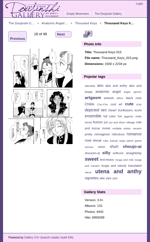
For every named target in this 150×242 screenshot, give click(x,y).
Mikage (130, 122)
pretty (88, 134)
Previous (17, 36)
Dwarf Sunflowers (120, 110)
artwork (109, 98)
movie (106, 128)
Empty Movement (78, 13)
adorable (90, 85)
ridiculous (118, 134)
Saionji (114, 140)
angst (127, 91)
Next (63, 34)
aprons (137, 91)
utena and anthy (118, 171)
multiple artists (121, 128)
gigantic (128, 116)
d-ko (139, 104)
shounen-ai (92, 153)
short (114, 146)
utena (88, 172)
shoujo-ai (132, 146)
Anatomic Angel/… (55, 23)
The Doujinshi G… (21, 23)
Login (139, 3)
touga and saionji (113, 165)
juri (106, 122)
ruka (105, 140)
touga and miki (124, 159)
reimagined (102, 134)
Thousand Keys (86, 23)
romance (134, 134)
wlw (102, 178)
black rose (134, 98)
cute (129, 103)
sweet (92, 159)
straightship (134, 153)
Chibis (89, 104)
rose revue (93, 140)
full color (109, 116)
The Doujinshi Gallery (108, 13)
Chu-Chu (102, 104)
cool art (116, 104)
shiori (101, 146)
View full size (88, 34)
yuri (114, 178)
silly (106, 152)
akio (100, 86)
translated (135, 165)
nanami (137, 128)
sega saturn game (130, 140)
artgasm (93, 97)
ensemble (93, 116)
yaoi (109, 178)
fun (120, 116)
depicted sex (96, 110)
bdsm (120, 98)
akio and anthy (116, 85)
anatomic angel (108, 92)
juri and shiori (117, 122)
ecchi (138, 110)
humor (98, 122)
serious (89, 146)
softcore (118, 153)
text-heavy (107, 159)
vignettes (92, 178)
